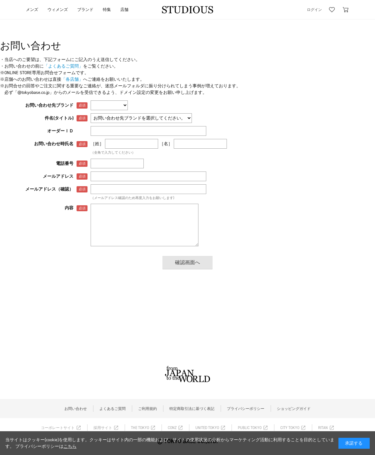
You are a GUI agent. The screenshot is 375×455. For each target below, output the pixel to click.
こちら (70, 446)
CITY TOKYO (289, 427)
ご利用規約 (147, 408)
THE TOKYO (140, 427)
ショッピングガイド (294, 408)
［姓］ (97, 144)
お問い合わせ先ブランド (49, 105)
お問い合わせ (75, 408)
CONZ (172, 427)
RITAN (323, 427)
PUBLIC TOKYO (250, 427)
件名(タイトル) (59, 118)
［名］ (165, 144)
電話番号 (64, 163)
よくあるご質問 (112, 408)
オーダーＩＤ (60, 131)
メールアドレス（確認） (49, 189)
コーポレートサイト (58, 427)
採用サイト (102, 427)
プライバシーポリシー (245, 408)
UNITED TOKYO (207, 427)
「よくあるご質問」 (63, 66)
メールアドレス (58, 176)
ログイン (314, 9)
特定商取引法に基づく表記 (191, 408)
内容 (69, 208)
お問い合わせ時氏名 (53, 144)
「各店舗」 (72, 79)
